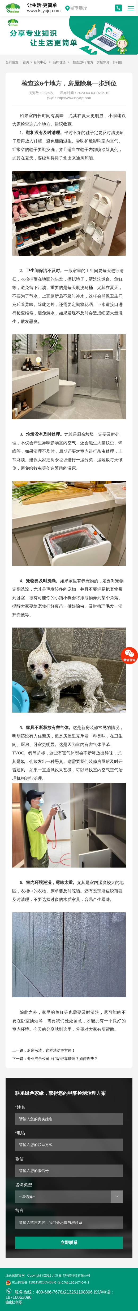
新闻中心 (40, 62)
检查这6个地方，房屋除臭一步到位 (97, 62)
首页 (26, 62)
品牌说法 (59, 62)
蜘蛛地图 (14, 1302)
